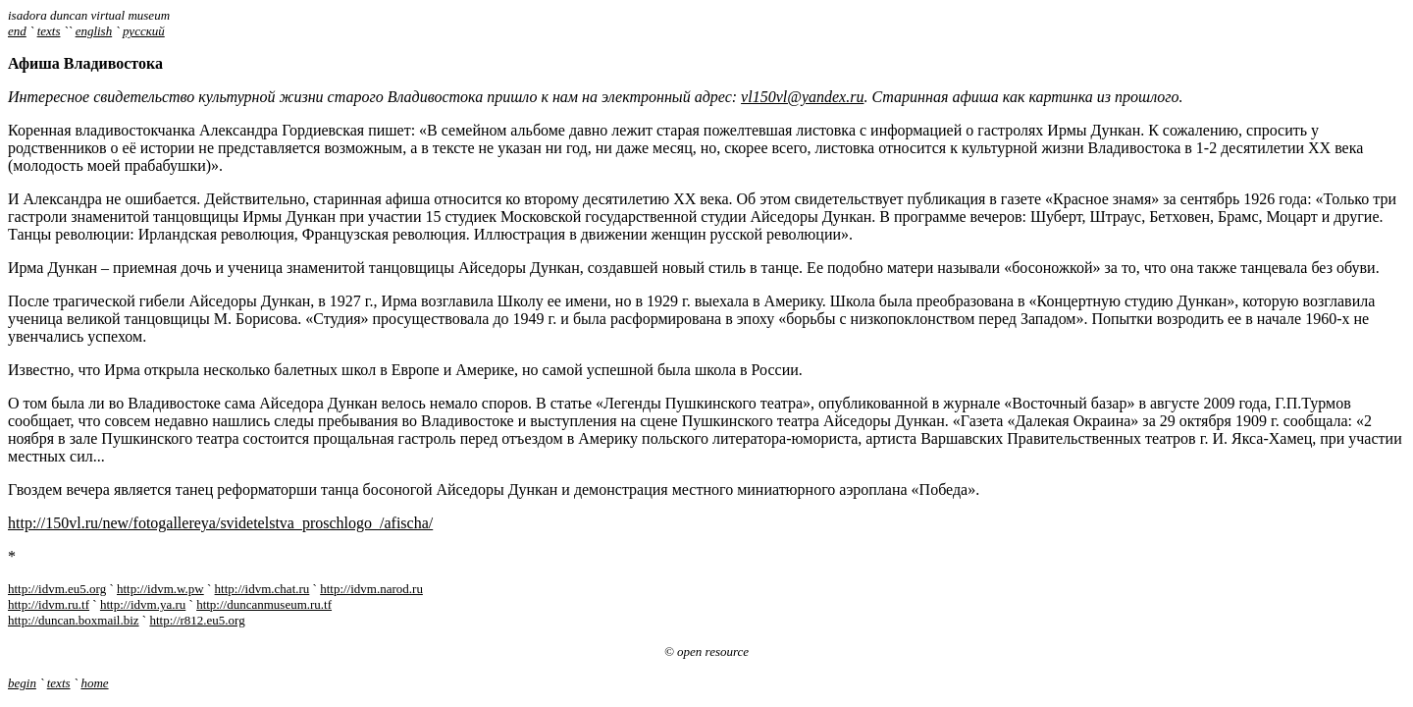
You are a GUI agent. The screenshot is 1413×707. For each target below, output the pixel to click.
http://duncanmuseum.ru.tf (264, 604)
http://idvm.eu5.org (57, 588)
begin (22, 683)
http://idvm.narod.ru (371, 588)
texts (49, 31)
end (17, 31)
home (94, 683)
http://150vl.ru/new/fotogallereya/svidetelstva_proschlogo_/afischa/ (220, 523)
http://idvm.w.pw (160, 588)
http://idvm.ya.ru (142, 604)
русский (144, 31)
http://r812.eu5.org (196, 620)
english (94, 31)
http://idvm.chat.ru (262, 588)
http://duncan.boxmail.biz (73, 620)
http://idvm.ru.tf (48, 604)
